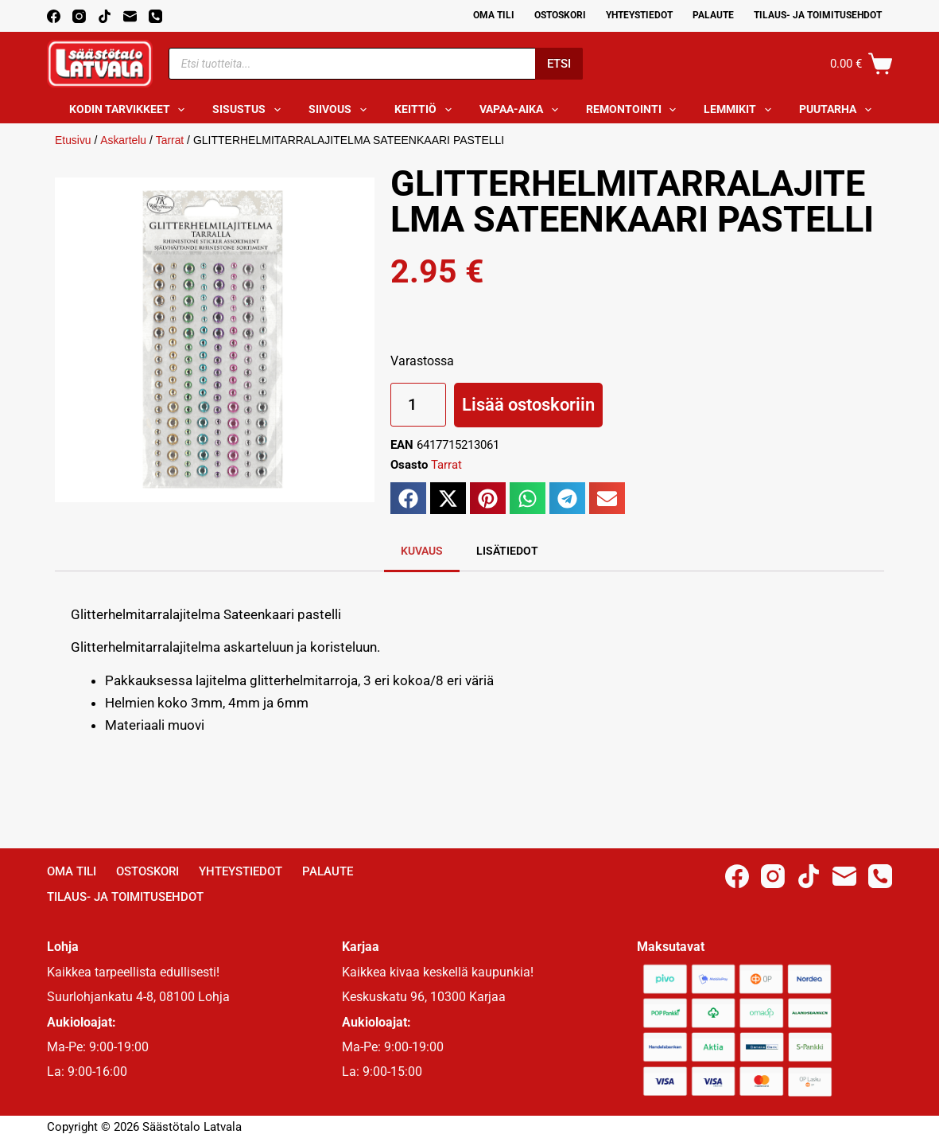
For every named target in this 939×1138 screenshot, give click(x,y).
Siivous (340, 109)
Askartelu (123, 140)
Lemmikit (741, 109)
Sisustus (249, 109)
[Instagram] (79, 16)
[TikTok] (104, 16)
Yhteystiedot (639, 15)
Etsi (559, 64)
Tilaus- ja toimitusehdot (818, 15)
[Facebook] (53, 16)
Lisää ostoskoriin (528, 405)
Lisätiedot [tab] (507, 550)
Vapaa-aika (522, 109)
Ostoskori (560, 15)
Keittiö (426, 109)
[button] (408, 498)
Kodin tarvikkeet (130, 109)
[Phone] (155, 16)
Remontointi (634, 109)
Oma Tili (493, 15)
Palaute (713, 15)
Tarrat (170, 140)
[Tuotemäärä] (418, 405)
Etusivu (73, 140)
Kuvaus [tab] (422, 550)
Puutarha (838, 109)
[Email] (130, 16)
